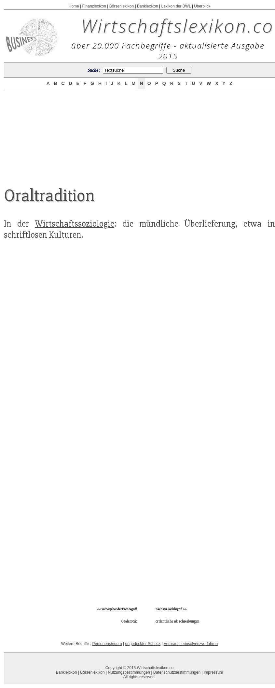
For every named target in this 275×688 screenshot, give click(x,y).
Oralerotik (129, 621)
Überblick (202, 6)
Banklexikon (147, 6)
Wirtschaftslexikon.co (177, 25)
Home (74, 6)
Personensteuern (107, 643)
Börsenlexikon (121, 6)
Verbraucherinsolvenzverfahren (191, 643)
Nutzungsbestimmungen (129, 672)
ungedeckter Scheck (143, 643)
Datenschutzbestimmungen (176, 672)
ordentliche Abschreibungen (177, 621)
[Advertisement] (139, 132)
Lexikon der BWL (176, 6)
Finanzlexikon (94, 6)
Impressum (213, 672)
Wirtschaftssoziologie (74, 223)
